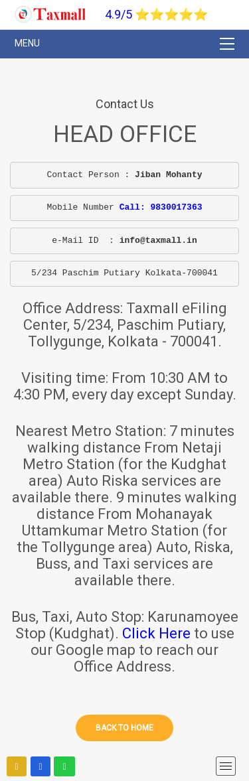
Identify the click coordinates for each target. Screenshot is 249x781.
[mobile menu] (226, 766)
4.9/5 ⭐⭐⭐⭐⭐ (156, 14)
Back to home (124, 728)
